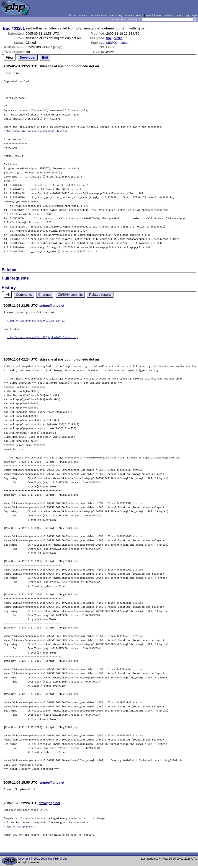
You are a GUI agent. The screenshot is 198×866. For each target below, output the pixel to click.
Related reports (100, 294)
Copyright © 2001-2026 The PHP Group (42, 858)
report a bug (115, 15)
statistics (168, 15)
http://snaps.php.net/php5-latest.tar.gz (36, 320)
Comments (24, 294)
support (83, 15)
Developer (28, 57)
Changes (44, 294)
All (8, 294)
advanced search (134, 15)
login (194, 15)
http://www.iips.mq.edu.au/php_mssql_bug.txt (36, 130)
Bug (7, 28)
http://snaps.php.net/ (19, 826)
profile (117, 38)
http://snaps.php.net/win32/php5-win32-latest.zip (42, 337)
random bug (182, 15)
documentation (98, 15)
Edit (45, 57)
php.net (72, 15)
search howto (153, 15)
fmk (108, 38)
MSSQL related (117, 42)
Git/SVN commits (70, 294)
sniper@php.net (51, 305)
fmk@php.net (49, 803)
